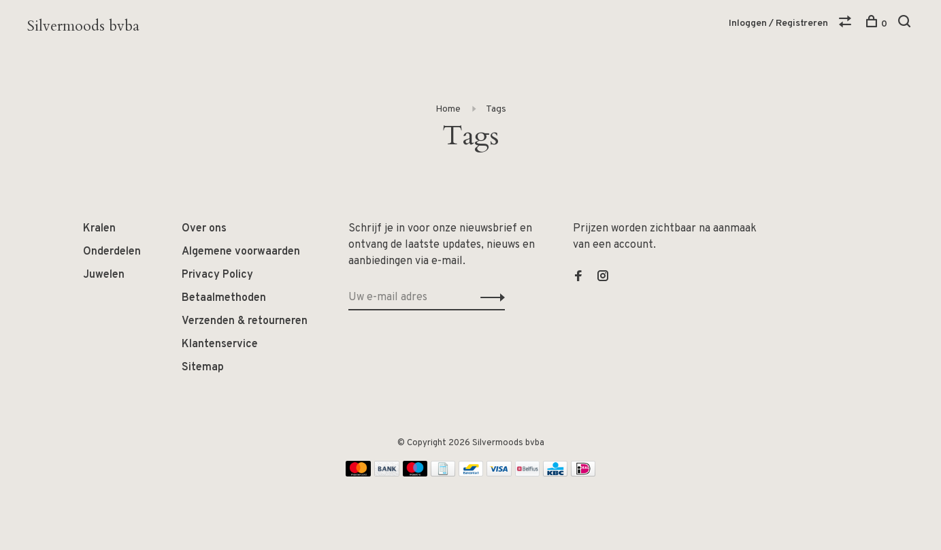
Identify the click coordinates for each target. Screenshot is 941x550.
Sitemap (203, 367)
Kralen (99, 229)
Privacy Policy (217, 275)
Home (448, 109)
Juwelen (104, 275)
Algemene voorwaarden (241, 252)
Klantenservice (220, 344)
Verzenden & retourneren (245, 321)
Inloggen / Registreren (778, 23)
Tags (496, 109)
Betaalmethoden (224, 298)
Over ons (204, 229)
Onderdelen (112, 252)
